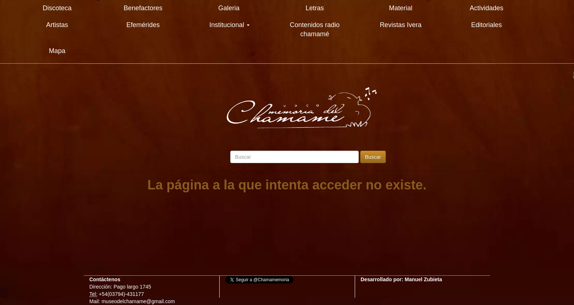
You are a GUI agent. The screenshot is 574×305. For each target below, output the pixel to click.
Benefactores (143, 8)
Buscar (373, 157)
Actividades (486, 8)
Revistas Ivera (400, 25)
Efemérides (143, 25)
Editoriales (486, 25)
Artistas (57, 25)
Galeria (228, 8)
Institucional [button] (229, 25)
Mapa (57, 50)
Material (400, 8)
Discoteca (57, 8)
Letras (315, 8)
